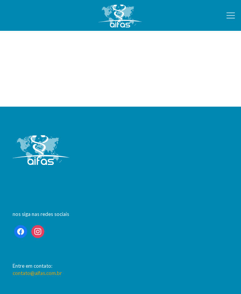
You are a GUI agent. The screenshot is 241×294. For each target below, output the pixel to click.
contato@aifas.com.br (37, 273)
